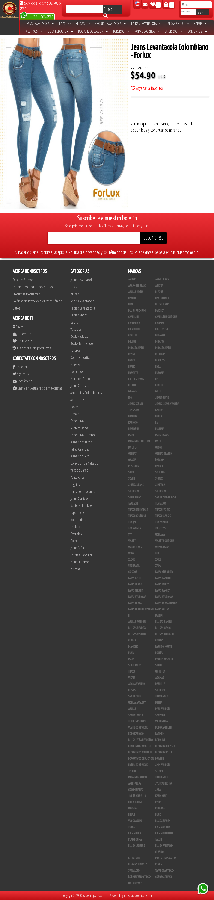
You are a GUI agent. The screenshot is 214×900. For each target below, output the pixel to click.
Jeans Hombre (79, 561)
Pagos (18, 326)
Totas (131, 827)
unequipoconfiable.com (138, 895)
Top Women (134, 528)
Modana (132, 808)
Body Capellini (163, 727)
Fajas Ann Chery (164, 572)
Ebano (131, 366)
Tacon (158, 839)
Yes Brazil (134, 565)
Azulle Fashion (137, 621)
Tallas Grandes (79, 449)
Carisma (159, 323)
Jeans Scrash (135, 404)
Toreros (121, 31)
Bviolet (159, 310)
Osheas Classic (163, 453)
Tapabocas (77, 512)
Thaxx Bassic (162, 509)
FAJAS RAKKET (162, 590)
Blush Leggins (136, 845)
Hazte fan (20, 366)
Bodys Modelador (93, 31)
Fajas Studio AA (137, 597)
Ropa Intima (78, 519)
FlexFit (132, 385)
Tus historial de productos (32, 348)
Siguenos (21, 373)
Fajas (65, 23)
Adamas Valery (136, 684)
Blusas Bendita (137, 628)
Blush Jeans (162, 304)
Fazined (159, 733)
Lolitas (159, 653)
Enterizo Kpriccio (138, 765)
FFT (157, 379)
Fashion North (163, 646)
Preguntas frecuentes (26, 294)
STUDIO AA (133, 491)
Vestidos (34, 31)
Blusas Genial (163, 628)
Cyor (157, 802)
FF (129, 615)
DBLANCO (160, 335)
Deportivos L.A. (164, 752)
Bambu (132, 298)
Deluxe (132, 341)
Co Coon (132, 572)
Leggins (75, 484)
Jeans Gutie (162, 397)
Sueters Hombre (81, 505)
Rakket (159, 466)
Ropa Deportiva (146, 31)
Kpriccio (133, 422)
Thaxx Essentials (138, 509)
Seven (131, 478)
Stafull (159, 665)
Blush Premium (137, 310)
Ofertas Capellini (81, 555)
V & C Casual (135, 821)
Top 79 (132, 522)
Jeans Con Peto (79, 456)
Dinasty (159, 341)
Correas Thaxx (163, 877)
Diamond (133, 646)
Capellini (133, 317)
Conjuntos (197, 31)
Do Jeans (160, 354)
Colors (159, 640)
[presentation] (166, 112)
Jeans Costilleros (81, 442)
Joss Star (133, 410)
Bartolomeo (162, 298)
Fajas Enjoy (162, 584)
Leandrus (133, 429)
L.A (156, 422)
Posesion (133, 466)
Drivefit (159, 758)
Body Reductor (60, 31)
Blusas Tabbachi (164, 634)
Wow (131, 553)
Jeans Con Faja (79, 385)
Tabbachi (133, 503)
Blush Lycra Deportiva (140, 740)
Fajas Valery (162, 609)
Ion (130, 397)
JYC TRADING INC (163, 783)
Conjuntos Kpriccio (139, 746)
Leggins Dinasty (137, 864)
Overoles (76, 533)
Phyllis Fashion (164, 659)
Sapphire (160, 715)
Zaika (158, 565)
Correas (75, 540)
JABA (157, 789)
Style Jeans (134, 497)
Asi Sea (159, 285)
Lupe (157, 814)
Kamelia (132, 416)
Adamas (159, 677)
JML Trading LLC (137, 796)
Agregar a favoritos (147, 88)
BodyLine (160, 740)
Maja (131, 659)
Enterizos (173, 31)
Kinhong (160, 808)
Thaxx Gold (161, 777)
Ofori (158, 447)
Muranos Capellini (139, 441)
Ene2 (157, 366)
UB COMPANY (135, 883)
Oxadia (132, 460)
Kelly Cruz (134, 858)
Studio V (160, 690)
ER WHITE (133, 373)
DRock (131, 360)
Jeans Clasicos (79, 498)
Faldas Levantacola (146, 23)
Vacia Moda (161, 721)
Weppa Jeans (162, 547)
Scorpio (159, 771)
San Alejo (134, 870)
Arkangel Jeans (137, 285)
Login (200, 12)
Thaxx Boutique (137, 516)
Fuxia (131, 653)
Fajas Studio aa (164, 597)
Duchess (160, 360)
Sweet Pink (134, 696)
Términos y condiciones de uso (33, 286)
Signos (159, 478)
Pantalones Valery (165, 858)
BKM (130, 304)
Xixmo (131, 559)
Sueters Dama (79, 428)
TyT (130, 534)
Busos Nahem (162, 821)
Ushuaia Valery (137, 702)
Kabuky (159, 410)
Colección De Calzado (84, 463)
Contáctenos (23, 381)
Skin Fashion (162, 765)
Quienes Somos (23, 279)
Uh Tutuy (160, 671)
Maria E (159, 615)
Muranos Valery (137, 777)
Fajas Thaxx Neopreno (141, 609)
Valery (132, 541)
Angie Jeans (162, 279)
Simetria (160, 485)
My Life (159, 441)
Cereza (132, 640)
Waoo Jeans (135, 547)
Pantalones (77, 477)
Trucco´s (160, 528)
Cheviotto (134, 329)
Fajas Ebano (135, 584)
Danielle (160, 684)
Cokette (132, 335)
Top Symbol (161, 522)
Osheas (132, 453)
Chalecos (76, 526)
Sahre (131, 472)
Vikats (131, 677)
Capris (200, 23)
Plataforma (135, 839)
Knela (158, 416)
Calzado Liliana (164, 833)
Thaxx (131, 671)
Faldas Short (177, 23)
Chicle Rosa (161, 329)
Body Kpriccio (136, 733)
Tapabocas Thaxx (164, 870)
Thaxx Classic (163, 516)
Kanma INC (161, 796)
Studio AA (160, 491)
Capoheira (134, 323)
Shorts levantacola (110, 23)
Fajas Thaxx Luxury (166, 603)
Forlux (159, 385)
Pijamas (75, 569)
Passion (159, 460)
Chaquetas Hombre (83, 434)
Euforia (159, 373)
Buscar (108, 10)
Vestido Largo (79, 470)
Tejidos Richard (137, 721)
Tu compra (22, 333)
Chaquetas (77, 420)
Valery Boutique (164, 541)
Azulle (132, 709)
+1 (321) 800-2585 (37, 16)
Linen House (135, 802)
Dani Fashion (162, 709)
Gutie (158, 391)
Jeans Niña (77, 547)
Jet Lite (132, 771)
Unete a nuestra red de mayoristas (37, 388)
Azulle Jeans (135, 292)
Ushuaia (160, 534)
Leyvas (132, 690)
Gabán (74, 413)
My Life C (132, 447)
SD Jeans (160, 472)
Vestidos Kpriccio (138, 727)
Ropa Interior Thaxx (139, 877)
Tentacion (160, 503)
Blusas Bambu (163, 621)
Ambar (132, 279)
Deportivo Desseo (165, 746)
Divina (131, 354)
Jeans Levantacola (40, 23)
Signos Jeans (136, 485)
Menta (158, 702)
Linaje (131, 814)
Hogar (74, 406)
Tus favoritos (23, 341)
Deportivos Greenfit (140, 752)
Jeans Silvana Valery (167, 404)
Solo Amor (134, 665)
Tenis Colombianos (82, 491)
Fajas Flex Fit (135, 590)
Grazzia (132, 391)
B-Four (159, 292)
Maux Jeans (162, 435)
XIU (157, 553)
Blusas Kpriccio (137, 634)
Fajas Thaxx (135, 603)
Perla (158, 864)
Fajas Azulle (135, 578)
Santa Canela (135, 715)
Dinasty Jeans (136, 348)
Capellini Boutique (166, 317)
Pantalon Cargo (80, 378)
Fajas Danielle (163, 578)
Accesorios (77, 399)
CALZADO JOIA (162, 827)
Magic (131, 435)
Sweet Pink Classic (165, 497)
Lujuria (159, 429)
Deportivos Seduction (141, 758)
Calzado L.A (134, 833)
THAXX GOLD (161, 696)
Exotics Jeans (136, 379)
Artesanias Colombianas (86, 392)
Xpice (158, 559)
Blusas (83, 23)
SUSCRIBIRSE (153, 238)
